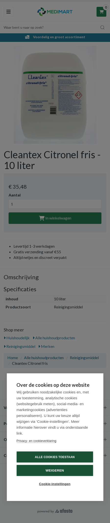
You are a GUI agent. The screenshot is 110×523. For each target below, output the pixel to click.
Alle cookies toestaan (54, 457)
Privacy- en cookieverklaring (36, 441)
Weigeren (55, 470)
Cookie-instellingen (54, 484)
